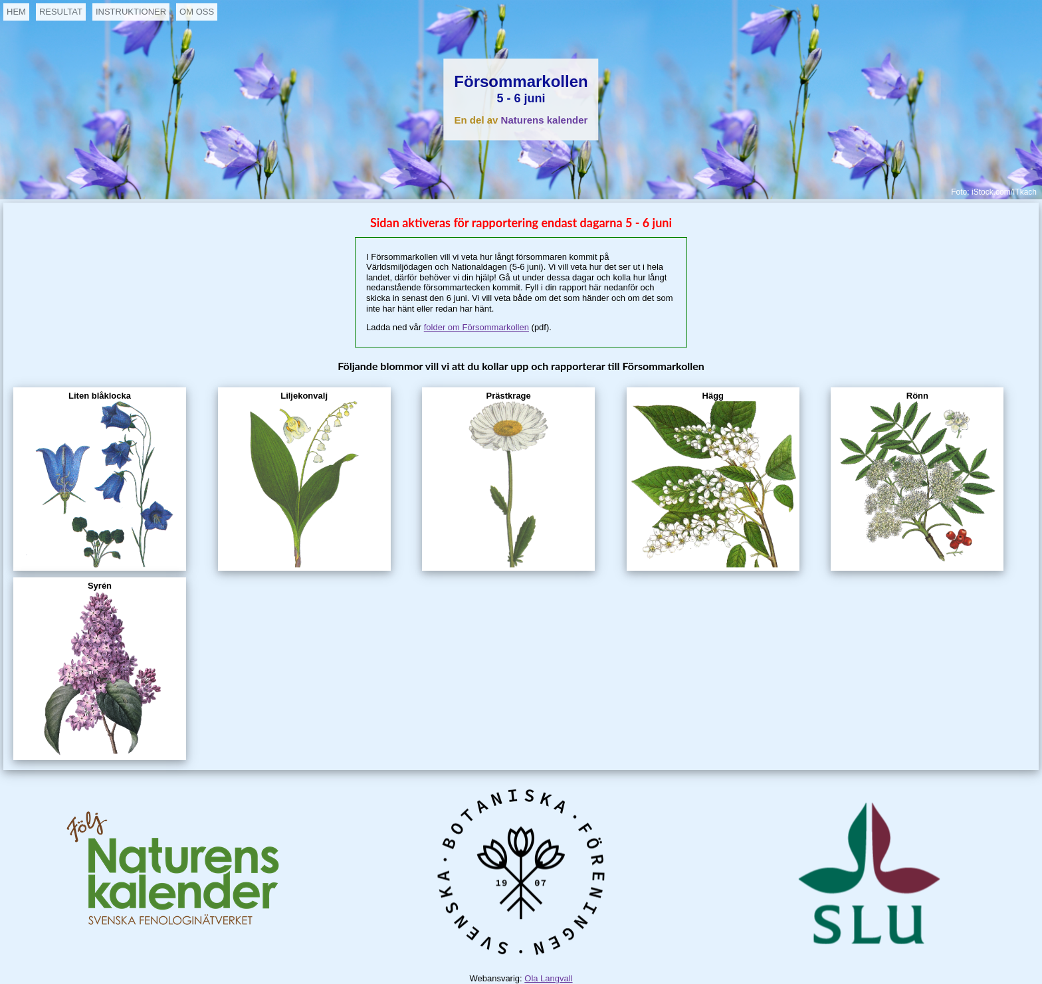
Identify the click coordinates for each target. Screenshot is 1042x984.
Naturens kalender (544, 120)
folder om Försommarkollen (476, 327)
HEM (16, 12)
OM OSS (196, 12)
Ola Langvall (548, 978)
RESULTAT (60, 12)
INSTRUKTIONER (131, 12)
